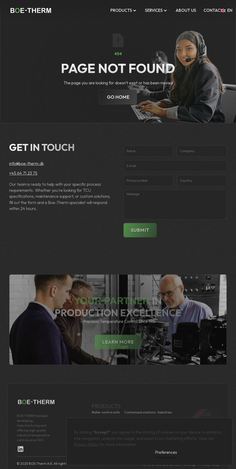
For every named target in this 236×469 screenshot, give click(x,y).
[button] (124, 10)
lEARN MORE (118, 351)
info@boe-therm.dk (26, 163)
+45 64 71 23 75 (23, 173)
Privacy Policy (86, 442)
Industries (165, 417)
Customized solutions (140, 417)
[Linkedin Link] (20, 453)
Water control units (105, 417)
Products (121, 10)
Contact (213, 10)
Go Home (118, 97)
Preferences (166, 452)
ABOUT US (186, 10)
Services (154, 10)
